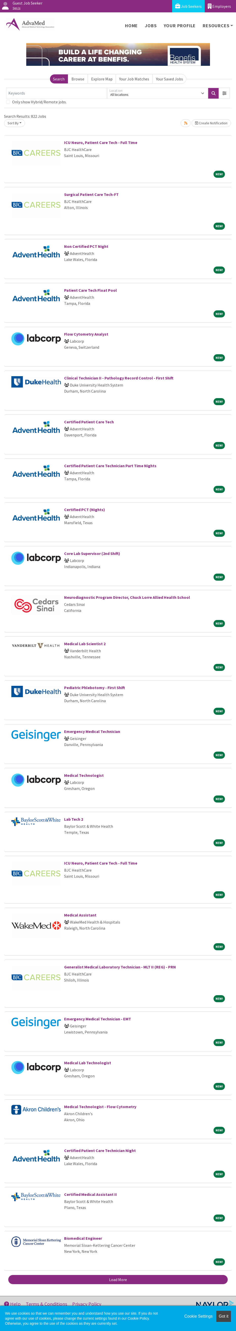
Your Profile (180, 25)
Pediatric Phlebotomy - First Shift (94, 687)
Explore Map (102, 78)
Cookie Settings (198, 1316)
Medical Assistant (80, 915)
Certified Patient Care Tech (89, 421)
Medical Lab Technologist (87, 1062)
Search (59, 78)
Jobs (150, 25)
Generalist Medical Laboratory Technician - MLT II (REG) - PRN (120, 966)
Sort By (13, 123)
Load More (118, 1279)
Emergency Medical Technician (92, 731)
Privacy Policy (86, 1304)
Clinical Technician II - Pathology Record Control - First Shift (118, 377)
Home (131, 25)
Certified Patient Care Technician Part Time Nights (110, 465)
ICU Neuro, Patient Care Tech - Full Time (100, 142)
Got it (223, 1316)
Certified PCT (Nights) (84, 509)
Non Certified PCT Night (86, 246)
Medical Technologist (84, 775)
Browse (77, 78)
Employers (219, 6)
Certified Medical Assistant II (90, 1194)
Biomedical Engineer (83, 1238)
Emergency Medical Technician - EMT (97, 1018)
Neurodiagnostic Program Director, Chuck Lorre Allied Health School (127, 597)
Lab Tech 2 (73, 819)
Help (12, 1304)
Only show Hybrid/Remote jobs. (39, 101)
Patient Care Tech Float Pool (90, 290)
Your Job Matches (134, 78)
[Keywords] (56, 93)
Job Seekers (188, 6)
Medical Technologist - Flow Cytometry (100, 1106)
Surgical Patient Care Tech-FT (91, 194)
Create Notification (211, 123)
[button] (224, 93)
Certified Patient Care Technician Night (100, 1150)
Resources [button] (216, 25)
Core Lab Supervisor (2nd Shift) (92, 553)
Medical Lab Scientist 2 (85, 643)
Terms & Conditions (46, 1304)
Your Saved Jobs (169, 78)
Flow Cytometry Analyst (86, 334)
